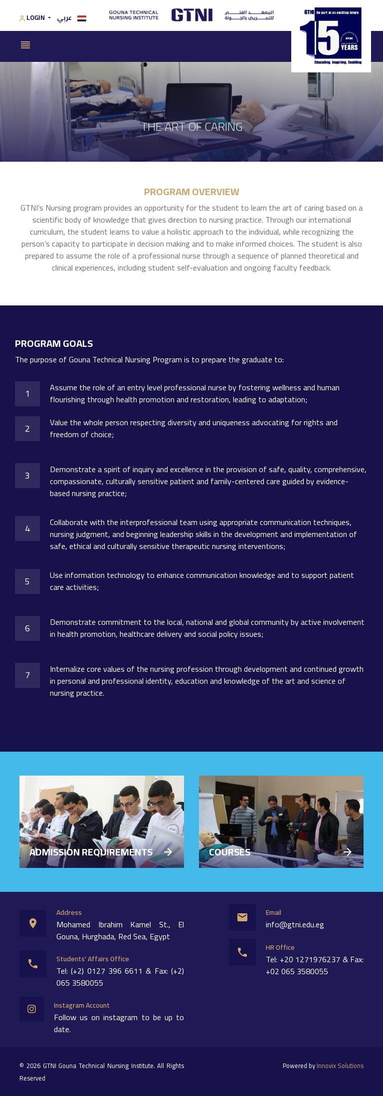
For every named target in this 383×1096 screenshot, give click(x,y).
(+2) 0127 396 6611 (107, 970)
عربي (71, 17)
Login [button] (32, 18)
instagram (120, 1017)
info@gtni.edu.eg (295, 924)
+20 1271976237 (310, 959)
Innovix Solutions (340, 1066)
